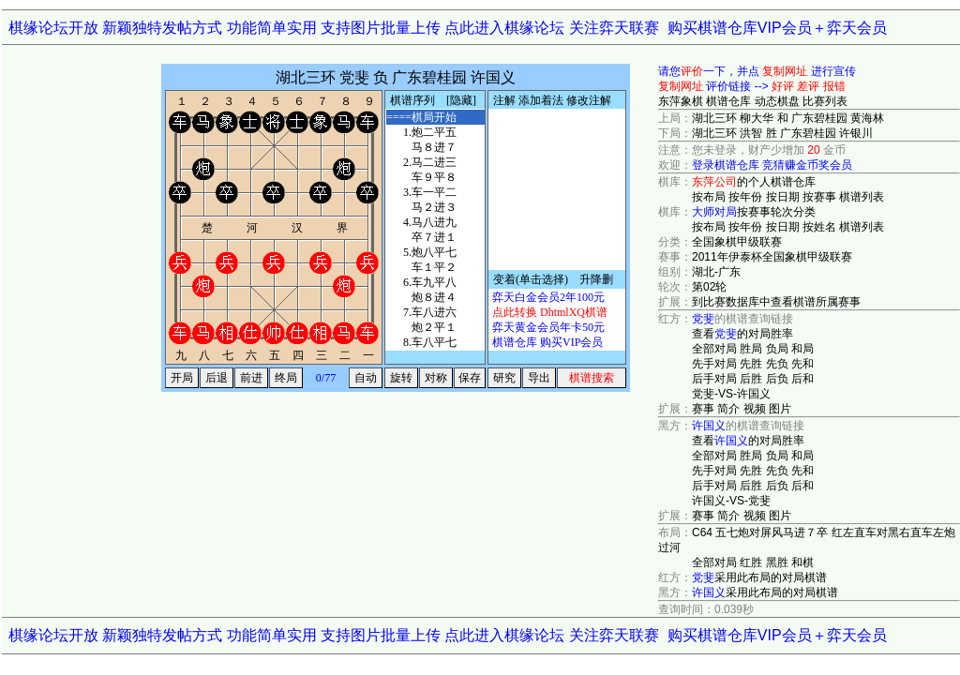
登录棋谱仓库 (725, 165)
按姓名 (819, 226)
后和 (802, 378)
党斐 (703, 318)
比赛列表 (825, 101)
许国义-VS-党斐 (731, 500)
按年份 (745, 196)
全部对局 (714, 348)
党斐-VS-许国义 (731, 393)
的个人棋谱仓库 (754, 181)
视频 (754, 408)
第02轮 (709, 286)
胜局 (751, 348)
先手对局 (714, 363)
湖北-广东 (716, 271)
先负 (777, 363)
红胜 (751, 562)
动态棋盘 (777, 101)
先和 (802, 363)
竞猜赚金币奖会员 (807, 165)
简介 (728, 408)
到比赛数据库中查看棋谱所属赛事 (776, 301)
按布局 (709, 196)
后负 (777, 378)
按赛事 (819, 196)
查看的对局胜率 (742, 333)
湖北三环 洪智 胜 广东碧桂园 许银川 (782, 133)
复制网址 (784, 71)
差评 (808, 86)
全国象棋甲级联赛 (737, 241)
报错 (834, 86)
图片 (780, 408)
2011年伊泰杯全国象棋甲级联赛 (772, 256)
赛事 (703, 408)
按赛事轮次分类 (754, 211)
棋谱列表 (861, 196)
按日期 (783, 196)
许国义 (709, 425)
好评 (783, 86)
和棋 (802, 562)
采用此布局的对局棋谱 (759, 577)
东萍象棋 (680, 101)
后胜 (751, 378)
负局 (777, 348)
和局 (802, 348)
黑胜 (777, 562)
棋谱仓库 (728, 101)
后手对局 (714, 378)
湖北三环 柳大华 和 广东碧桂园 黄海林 (788, 118)
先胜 (751, 363)
